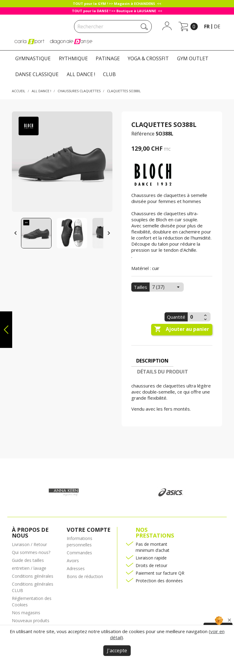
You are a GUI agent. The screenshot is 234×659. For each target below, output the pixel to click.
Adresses (76, 568)
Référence (142, 134)
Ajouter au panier (181, 329)
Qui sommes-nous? (31, 552)
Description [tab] (152, 360)
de (217, 26)
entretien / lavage (29, 568)
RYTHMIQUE (73, 58)
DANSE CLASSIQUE (36, 74)
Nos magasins (26, 612)
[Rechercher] (113, 26)
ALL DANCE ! (81, 74)
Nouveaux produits (30, 620)
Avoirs (73, 560)
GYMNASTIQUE (33, 58)
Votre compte (89, 529)
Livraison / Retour (29, 544)
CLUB (109, 74)
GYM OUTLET (192, 58)
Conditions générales (32, 576)
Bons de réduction (85, 576)
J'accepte (117, 650)
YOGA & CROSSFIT (148, 58)
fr (207, 26)
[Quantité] (195, 316)
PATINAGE (108, 58)
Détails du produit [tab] (162, 371)
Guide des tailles (28, 560)
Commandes (79, 553)
